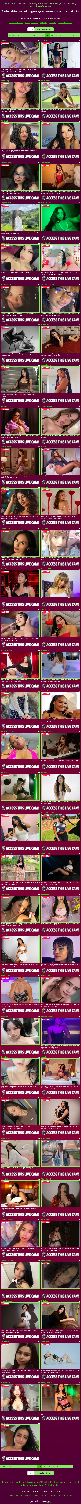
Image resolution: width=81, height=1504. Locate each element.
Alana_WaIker (6, 487)
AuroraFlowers (46, 1097)
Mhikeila (44, 773)
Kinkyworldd (46, 569)
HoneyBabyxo (6, 284)
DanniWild (45, 651)
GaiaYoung (45, 447)
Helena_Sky (45, 975)
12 (43, 35)
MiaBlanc (44, 487)
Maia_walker (46, 1219)
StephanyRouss (47, 731)
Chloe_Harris (46, 691)
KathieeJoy (5, 81)
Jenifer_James (6, 651)
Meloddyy (4, 813)
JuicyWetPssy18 (7, 731)
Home (31, 29)
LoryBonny (45, 895)
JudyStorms (45, 1057)
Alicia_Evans (6, 365)
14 (52, 35)
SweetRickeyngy (7, 569)
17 (65, 35)
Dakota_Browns (7, 1261)
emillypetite (5, 406)
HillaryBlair (5, 935)
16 (61, 35)
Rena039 (4, 691)
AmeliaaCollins (47, 406)
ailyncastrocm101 (48, 284)
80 (74, 35)
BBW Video (43, 23)
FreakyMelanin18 (47, 813)
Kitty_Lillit (4, 1179)
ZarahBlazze (5, 1139)
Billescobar (45, 1139)
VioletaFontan (6, 447)
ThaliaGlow (45, 609)
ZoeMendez (45, 162)
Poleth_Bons (6, 609)
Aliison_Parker (46, 935)
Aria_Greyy (5, 1097)
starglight (4, 1423)
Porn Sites (52, 23)
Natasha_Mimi (6, 243)
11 (38, 35)
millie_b (4, 773)
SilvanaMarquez (47, 1341)
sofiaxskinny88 (47, 1017)
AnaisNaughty (46, 40)
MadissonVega (6, 853)
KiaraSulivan (5, 1383)
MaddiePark (45, 243)
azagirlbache (46, 365)
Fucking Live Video (31, 23)
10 (34, 35)
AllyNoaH (4, 121)
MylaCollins (45, 81)
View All (12, 35)
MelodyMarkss (6, 162)
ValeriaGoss (45, 121)
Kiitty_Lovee (5, 975)
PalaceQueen (46, 203)
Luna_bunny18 (46, 1261)
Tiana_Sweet (46, 1179)
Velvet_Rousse (6, 1301)
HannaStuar (45, 325)
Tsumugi (44, 528)
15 (56, 35)
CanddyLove (5, 528)
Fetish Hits (48, 1503)
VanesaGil (4, 325)
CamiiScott (5, 40)
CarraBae (4, 1057)
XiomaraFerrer (46, 853)
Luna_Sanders (46, 1383)
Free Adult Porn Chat (65, 23)
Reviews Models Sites (16, 23)
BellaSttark (45, 1301)
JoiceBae (4, 1017)
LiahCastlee (5, 895)
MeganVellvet (6, 203)
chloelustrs (5, 1341)
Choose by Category (44, 29)
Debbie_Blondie (7, 1219)
